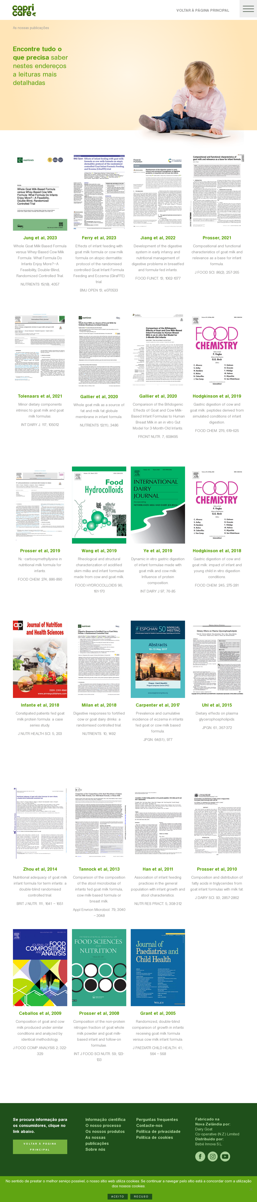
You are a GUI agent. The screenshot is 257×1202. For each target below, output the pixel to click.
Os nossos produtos (105, 1131)
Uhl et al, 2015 (217, 705)
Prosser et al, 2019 (40, 551)
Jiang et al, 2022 (157, 238)
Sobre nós (95, 1149)
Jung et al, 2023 (40, 238)
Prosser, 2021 (217, 238)
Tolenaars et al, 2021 (40, 396)
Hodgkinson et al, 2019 (217, 396)
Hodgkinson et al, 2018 (217, 551)
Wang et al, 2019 (99, 551)
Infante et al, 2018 (40, 705)
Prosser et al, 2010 (217, 869)
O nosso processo (103, 1125)
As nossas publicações (97, 1140)
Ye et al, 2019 (158, 551)
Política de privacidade (158, 1131)
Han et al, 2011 (158, 869)
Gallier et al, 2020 (99, 396)
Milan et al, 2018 (99, 705)
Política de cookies (154, 1137)
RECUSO (141, 1196)
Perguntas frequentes (157, 1119)
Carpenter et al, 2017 (158, 705)
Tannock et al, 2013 (99, 869)
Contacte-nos (149, 1125)
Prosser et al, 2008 (99, 1013)
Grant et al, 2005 (158, 1013)
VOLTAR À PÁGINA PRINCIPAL (203, 10)
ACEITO (117, 1196)
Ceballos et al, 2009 (40, 1013)
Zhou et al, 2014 (40, 869)
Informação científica (105, 1119)
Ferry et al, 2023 (99, 238)
